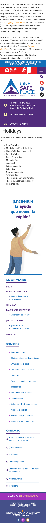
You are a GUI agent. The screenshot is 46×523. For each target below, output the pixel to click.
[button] (41, 70)
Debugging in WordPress (14, 22)
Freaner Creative (29, 496)
